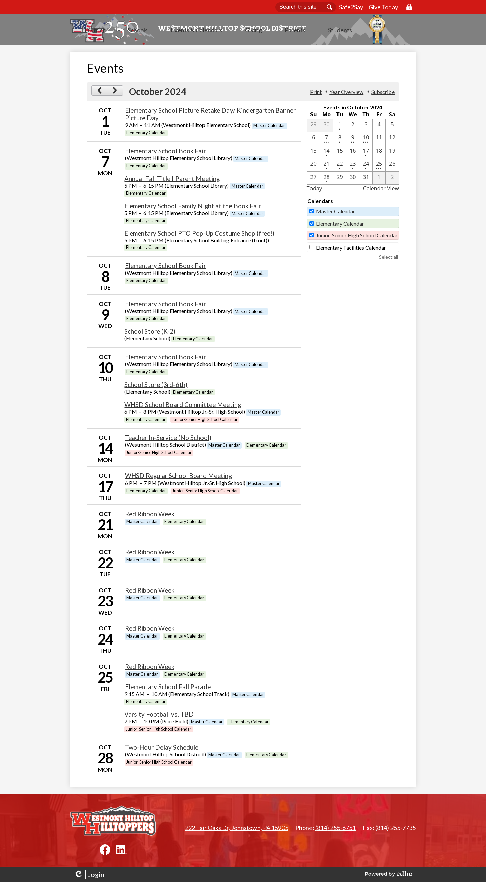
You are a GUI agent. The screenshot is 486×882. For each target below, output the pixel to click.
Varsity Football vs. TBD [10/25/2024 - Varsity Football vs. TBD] (159, 716)
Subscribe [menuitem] (383, 93)
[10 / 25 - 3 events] (379, 167)
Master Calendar (335, 213)
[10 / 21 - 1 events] (327, 167)
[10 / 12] (392, 140)
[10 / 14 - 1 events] (327, 154)
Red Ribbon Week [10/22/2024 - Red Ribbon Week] (149, 554)
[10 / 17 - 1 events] (366, 154)
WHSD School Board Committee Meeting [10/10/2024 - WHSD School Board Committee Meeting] (182, 406)
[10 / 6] (313, 140)
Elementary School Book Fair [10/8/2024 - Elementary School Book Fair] (165, 267)
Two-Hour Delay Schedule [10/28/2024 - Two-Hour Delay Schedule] (161, 749)
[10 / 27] (313, 180)
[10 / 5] (392, 127)
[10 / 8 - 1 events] (340, 140)
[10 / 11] (379, 140)
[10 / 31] (366, 180)
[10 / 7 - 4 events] (327, 140)
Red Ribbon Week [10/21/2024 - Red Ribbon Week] (149, 516)
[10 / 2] (353, 127)
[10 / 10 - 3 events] (366, 140)
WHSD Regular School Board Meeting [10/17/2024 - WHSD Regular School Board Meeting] (178, 478)
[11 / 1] (379, 180)
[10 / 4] (379, 127)
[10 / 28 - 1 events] (327, 180)
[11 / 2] (392, 180)
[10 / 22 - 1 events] (340, 167)
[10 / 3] (366, 127)
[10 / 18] (379, 154)
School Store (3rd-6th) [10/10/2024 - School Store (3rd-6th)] (155, 386)
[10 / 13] (313, 154)
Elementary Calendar (340, 225)
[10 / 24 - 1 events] (366, 167)
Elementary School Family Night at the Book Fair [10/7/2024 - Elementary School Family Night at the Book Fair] (192, 208)
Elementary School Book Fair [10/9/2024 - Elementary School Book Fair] (165, 306)
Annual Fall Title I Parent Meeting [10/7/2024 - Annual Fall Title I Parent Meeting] (172, 180)
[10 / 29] (340, 180)
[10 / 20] (313, 167)
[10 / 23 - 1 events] (353, 167)
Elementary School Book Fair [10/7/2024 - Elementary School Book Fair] (165, 153)
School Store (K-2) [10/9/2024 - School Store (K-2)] (150, 333)
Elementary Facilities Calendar (351, 249)
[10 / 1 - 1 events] (340, 127)
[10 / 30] (353, 180)
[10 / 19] (392, 154)
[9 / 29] (313, 127)
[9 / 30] (327, 127)
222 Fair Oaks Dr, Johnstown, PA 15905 (236, 827)
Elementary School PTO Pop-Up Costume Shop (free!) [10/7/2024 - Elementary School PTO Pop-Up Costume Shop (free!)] (199, 235)
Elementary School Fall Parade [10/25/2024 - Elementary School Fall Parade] (168, 689)
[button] (169, 39)
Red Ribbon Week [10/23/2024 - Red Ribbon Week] (149, 592)
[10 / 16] (353, 154)
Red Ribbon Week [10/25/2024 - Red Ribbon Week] (149, 668)
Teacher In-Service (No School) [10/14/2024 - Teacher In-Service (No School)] (168, 439)
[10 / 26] (392, 167)
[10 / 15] (340, 154)
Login (89, 874)
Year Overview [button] (346, 93)
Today (314, 190)
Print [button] (316, 93)
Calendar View (381, 190)
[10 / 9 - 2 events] (353, 140)
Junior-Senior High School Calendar (357, 237)
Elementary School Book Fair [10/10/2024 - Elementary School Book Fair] (165, 359)
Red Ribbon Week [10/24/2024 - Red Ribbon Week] (149, 630)
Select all (388, 259)
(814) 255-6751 (335, 827)
